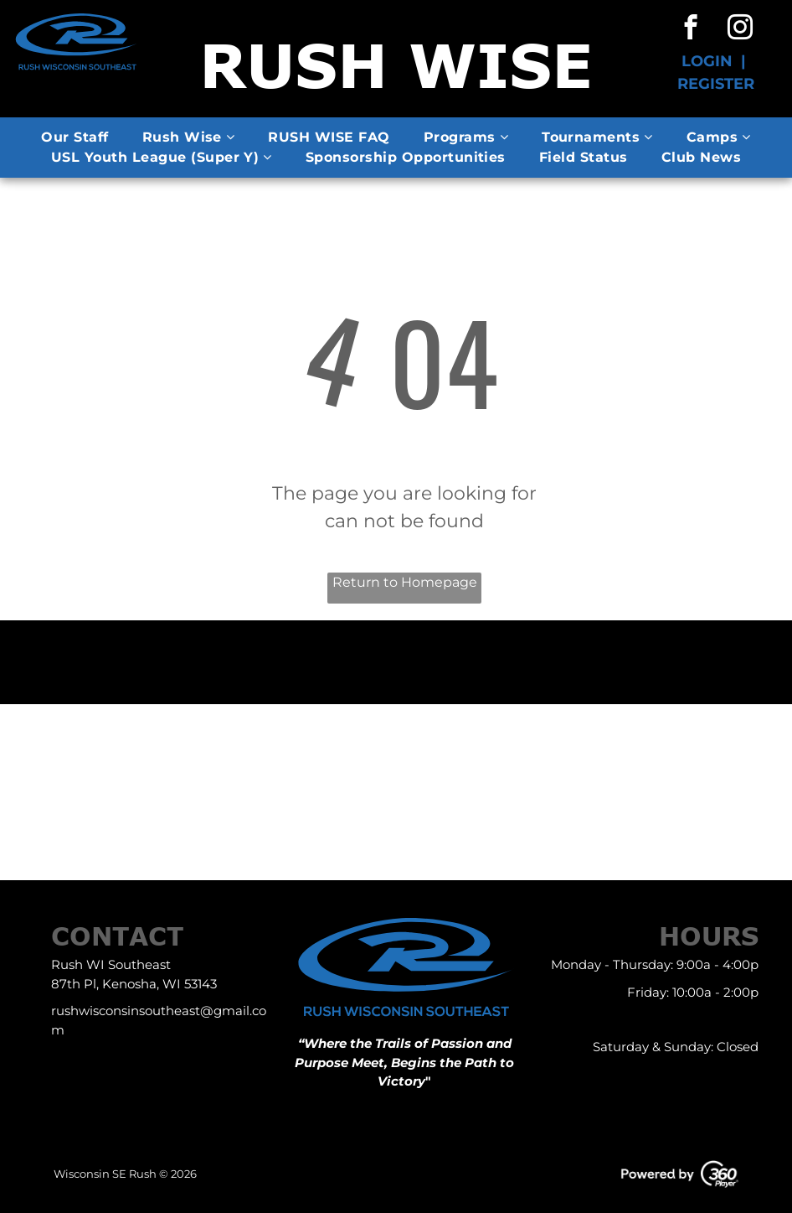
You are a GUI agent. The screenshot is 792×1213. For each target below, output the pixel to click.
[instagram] (740, 29)
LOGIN (707, 61)
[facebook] (691, 29)
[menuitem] (74, 137)
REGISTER (715, 84)
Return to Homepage (404, 582)
